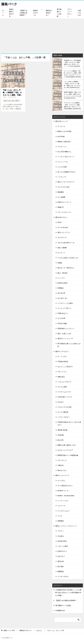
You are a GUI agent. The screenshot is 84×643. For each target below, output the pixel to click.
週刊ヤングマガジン (62, 351)
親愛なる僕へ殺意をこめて (67, 445)
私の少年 (61, 440)
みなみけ (61, 402)
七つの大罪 (61, 318)
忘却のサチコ (62, 551)
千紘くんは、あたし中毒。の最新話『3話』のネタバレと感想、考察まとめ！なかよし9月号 (12, 92)
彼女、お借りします (64, 333)
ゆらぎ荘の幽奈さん (64, 151)
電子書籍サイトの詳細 (59, 12)
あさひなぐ (61, 556)
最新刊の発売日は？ (49, 13)
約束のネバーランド (64, 202)
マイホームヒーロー (64, 392)
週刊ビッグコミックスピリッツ (66, 526)
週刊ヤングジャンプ (62, 475)
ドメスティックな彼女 (65, 303)
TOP (9, 630)
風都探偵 (61, 571)
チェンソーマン (63, 162)
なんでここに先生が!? (65, 366)
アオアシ (61, 531)
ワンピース (61, 126)
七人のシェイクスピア (65, 450)
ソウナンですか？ (64, 417)
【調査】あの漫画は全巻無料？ (23, 13)
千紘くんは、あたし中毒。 (11, 100)
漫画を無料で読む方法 (11, 12)
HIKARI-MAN (62, 541)
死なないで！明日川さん (66, 268)
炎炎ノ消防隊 (62, 248)
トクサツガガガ (63, 576)
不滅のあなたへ (63, 313)
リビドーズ (61, 506)
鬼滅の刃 (61, 207)
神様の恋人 (61, 377)
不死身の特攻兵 (63, 361)
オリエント (61, 253)
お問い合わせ (79, 13)
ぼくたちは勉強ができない (67, 172)
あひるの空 (61, 293)
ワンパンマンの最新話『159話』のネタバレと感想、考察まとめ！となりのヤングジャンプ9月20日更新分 (72, 74)
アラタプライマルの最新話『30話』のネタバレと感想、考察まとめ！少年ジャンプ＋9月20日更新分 (72, 106)
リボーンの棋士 (63, 546)
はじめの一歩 (62, 298)
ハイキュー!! (62, 177)
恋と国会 (61, 566)
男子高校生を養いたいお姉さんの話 (69, 345)
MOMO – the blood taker (66, 496)
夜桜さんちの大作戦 (64, 131)
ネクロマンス (62, 237)
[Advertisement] (42, 35)
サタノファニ (62, 371)
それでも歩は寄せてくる (66, 243)
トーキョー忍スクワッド (66, 157)
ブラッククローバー (64, 212)
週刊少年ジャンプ (61, 121)
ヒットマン (61, 278)
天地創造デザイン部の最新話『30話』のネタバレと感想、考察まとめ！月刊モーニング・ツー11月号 (72, 63)
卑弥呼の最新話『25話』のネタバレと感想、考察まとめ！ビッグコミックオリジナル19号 (72, 95)
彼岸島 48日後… (63, 430)
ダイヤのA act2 (63, 227)
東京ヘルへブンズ (64, 232)
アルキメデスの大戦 (64, 407)
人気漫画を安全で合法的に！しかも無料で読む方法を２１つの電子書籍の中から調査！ (68, 592)
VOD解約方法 (60, 610)
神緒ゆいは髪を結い (64, 141)
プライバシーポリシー (69, 12)
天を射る (61, 536)
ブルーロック (62, 460)
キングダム (61, 480)
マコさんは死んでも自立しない (68, 258)
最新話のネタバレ (35, 13)
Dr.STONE (61, 136)
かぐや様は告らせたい (65, 485)
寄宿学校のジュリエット (66, 328)
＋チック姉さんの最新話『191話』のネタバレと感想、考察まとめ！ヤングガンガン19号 (72, 84)
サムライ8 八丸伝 (64, 187)
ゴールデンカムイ (64, 511)
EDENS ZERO (62, 283)
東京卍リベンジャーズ (65, 338)
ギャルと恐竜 (62, 387)
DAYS (60, 222)
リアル (60, 516)
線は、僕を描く (63, 273)
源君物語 (61, 521)
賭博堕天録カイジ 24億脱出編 (68, 455)
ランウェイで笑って (64, 308)
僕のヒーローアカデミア (66, 182)
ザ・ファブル (62, 356)
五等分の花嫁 (62, 323)
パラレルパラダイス (64, 382)
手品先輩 (61, 435)
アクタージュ (62, 146)
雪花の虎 (61, 561)
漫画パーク (9, 3)
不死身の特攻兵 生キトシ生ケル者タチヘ (69, 423)
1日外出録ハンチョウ (65, 397)
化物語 (60, 263)
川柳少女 (61, 465)
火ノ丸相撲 (61, 197)
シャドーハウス (63, 501)
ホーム (3, 13)
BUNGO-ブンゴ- (63, 490)
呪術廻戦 (61, 192)
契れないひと (62, 470)
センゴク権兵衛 (63, 412)
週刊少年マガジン (61, 217)
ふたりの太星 (62, 167)
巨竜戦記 (61, 288)
